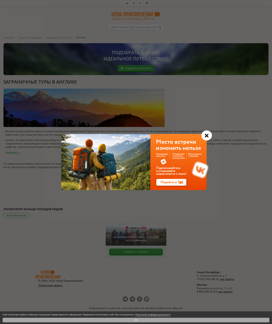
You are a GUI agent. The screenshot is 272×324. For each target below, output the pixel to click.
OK (136, 320)
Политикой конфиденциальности (152, 314)
